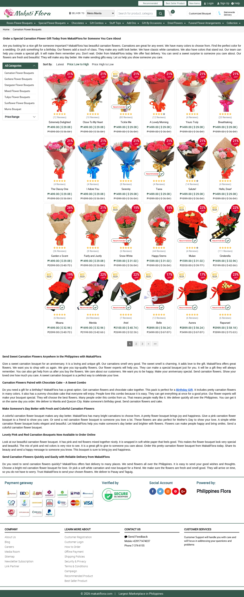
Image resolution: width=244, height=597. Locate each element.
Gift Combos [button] (98, 23)
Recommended (150, 3)
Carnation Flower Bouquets (27, 29)
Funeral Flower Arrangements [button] (206, 23)
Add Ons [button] (133, 23)
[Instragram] (167, 491)
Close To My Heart (93, 122)
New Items (194, 3)
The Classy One (59, 189)
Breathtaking (225, 122)
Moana (59, 322)
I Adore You (93, 189)
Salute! (192, 189)
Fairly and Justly (93, 256)
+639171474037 (141, 541)
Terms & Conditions (76, 566)
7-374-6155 (138, 545)
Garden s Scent (59, 256)
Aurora (192, 322)
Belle (159, 322)
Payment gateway (19, 482)
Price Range (12, 117)
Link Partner (12, 566)
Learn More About (78, 529)
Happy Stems (159, 256)
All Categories (13, 65)
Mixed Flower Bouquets (17, 91)
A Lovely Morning (159, 122)
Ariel (125, 322)
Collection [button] (234, 23)
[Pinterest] (175, 491)
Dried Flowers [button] (177, 23)
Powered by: (206, 482)
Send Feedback (136, 536)
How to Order (72, 547)
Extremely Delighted (60, 122)
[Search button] (161, 13)
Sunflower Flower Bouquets (19, 103)
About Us (10, 537)
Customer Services (197, 529)
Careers (9, 547)
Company (11, 529)
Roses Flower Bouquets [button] (21, 23)
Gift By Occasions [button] (153, 23)
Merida (93, 322)
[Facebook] (152, 491)
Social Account (161, 482)
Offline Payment (74, 551)
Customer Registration (78, 537)
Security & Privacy (75, 561)
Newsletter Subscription (19, 561)
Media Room (12, 551)
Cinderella (225, 256)
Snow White (126, 256)
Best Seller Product (175, 3)
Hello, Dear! (225, 189)
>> (155, 344)
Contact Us (132, 529)
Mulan (192, 256)
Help (235, 3)
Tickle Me (126, 122)
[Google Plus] (183, 491)
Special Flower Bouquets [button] (53, 23)
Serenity (126, 189)
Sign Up (223, 3)
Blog (7, 542)
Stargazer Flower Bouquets (19, 85)
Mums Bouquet (12, 109)
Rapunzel (225, 322)
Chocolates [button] (79, 23)
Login (209, 3)
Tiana (159, 189)
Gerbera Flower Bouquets (18, 79)
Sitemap (10, 556)
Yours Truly (192, 122)
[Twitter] (160, 491)
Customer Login (74, 542)
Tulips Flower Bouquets (17, 97)
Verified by (110, 482)
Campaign (71, 571)
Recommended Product (79, 576)
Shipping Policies (75, 556)
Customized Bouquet (200, 13)
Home (6, 29)
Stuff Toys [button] (116, 23)
